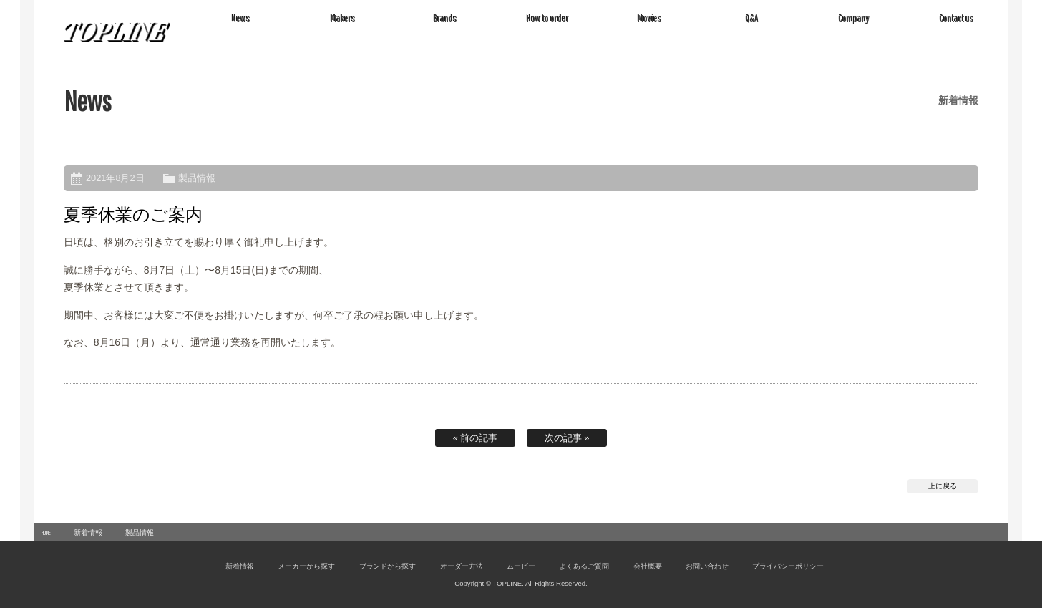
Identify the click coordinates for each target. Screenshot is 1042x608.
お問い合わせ (707, 566)
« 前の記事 (475, 438)
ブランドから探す (388, 566)
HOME (46, 532)
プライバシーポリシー (788, 566)
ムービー (521, 566)
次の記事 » (567, 438)
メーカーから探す (306, 566)
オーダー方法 (461, 566)
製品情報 (196, 178)
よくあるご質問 (584, 566)
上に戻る (942, 486)
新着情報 (88, 532)
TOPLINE (117, 32)
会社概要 (647, 566)
